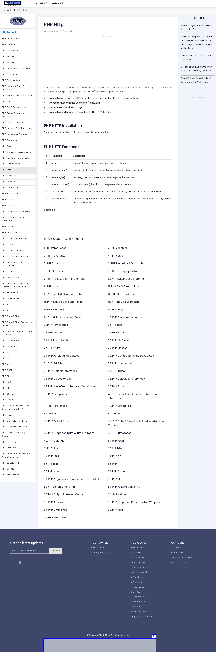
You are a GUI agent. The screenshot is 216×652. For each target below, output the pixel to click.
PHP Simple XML (10, 463)
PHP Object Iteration (13, 250)
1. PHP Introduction (55, 248)
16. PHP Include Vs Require (124, 302)
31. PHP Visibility (53, 363)
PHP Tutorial (97, 547)
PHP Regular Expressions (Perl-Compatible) (15, 407)
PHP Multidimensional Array (17, 152)
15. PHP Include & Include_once (63, 302)
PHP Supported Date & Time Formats (17, 333)
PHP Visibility (9, 226)
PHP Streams (9, 447)
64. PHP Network (118, 494)
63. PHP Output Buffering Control (64, 494)
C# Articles (137, 577)
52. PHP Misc (115, 448)
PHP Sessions (9, 181)
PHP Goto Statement (13, 122)
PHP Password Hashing (14, 426)
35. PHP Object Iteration (58, 378)
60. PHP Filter (115, 479)
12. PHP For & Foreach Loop (124, 286)
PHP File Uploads (11, 187)
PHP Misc (7, 364)
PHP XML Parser (10, 474)
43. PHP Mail (51, 413)
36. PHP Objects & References (126, 378)
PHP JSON (7, 352)
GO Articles (137, 582)
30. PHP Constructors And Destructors (131, 355)
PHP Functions (9, 140)
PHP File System (10, 193)
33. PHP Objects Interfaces (60, 371)
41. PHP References (55, 406)
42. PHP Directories (119, 406)
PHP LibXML (8, 468)
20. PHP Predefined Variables (125, 317)
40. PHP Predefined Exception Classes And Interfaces (134, 396)
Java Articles (138, 562)
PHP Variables (10, 44)
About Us (176, 547)
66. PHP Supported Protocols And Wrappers (134, 502)
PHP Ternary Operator (14, 80)
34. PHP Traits (116, 371)
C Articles (136, 552)
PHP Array (7, 146)
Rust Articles (137, 587)
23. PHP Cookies (53, 332)
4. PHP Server (116, 255)
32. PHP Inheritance (120, 363)
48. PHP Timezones (119, 433)
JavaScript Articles (141, 572)
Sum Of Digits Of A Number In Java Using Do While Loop (196, 80)
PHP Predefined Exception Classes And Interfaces (16, 285)
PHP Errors (7, 271)
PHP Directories (10, 298)
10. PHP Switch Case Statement (127, 279)
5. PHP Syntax (52, 263)
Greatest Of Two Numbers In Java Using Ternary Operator (196, 68)
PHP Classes (9, 205)
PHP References (11, 292)
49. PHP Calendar (54, 440)
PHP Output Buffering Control (13, 434)
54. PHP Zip (114, 456)
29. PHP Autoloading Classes (61, 355)
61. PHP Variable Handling (59, 487)
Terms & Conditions (181, 557)
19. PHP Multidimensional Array (62, 317)
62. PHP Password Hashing (124, 487)
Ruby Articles (138, 601)
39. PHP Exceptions (55, 394)
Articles (57, 3)
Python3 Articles (139, 567)
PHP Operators (10, 74)
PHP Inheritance (11, 232)
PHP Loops (7, 101)
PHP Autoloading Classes (16, 211)
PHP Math (7, 310)
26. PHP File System (119, 340)
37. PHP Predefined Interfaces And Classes (70, 386)
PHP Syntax (8, 62)
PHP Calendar (9, 346)
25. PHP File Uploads (56, 340)
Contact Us (177, 552)
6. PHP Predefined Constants (125, 263)
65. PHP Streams (54, 502)
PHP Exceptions (10, 277)
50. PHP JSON (116, 440)
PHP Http (6, 169)
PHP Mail (6, 304)
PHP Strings (8, 394)
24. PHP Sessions (118, 332)
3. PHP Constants (54, 255)
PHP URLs (7, 358)
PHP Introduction (11, 38)
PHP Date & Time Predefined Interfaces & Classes (17, 324)
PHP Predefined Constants (16, 68)
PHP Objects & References (16, 256)
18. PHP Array (115, 309)
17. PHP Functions (54, 309)
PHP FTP (6, 388)
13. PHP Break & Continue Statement (66, 294)
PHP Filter (7, 415)
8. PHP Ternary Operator (123, 271)
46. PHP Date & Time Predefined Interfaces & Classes (136, 423)
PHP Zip (6, 376)
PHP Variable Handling (14, 420)
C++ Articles (137, 557)
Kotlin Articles (138, 596)
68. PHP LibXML (116, 510)
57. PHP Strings (53, 471)
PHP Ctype (7, 399)
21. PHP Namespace (56, 325)
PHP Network (9, 442)
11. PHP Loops (51, 286)
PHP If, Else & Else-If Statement (13, 88)
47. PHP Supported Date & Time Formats (69, 433)
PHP (14, 10)
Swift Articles (138, 591)
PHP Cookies (9, 175)
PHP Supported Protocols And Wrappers (16, 455)
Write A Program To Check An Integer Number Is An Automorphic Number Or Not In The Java (196, 42)
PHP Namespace (11, 163)
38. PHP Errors (116, 386)
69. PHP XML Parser (55, 517)
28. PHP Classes (117, 348)
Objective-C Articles (142, 616)
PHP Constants (10, 50)
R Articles (136, 606)
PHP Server (8, 56)
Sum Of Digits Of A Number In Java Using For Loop (196, 27)
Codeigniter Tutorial (102, 552)
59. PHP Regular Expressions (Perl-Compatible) (72, 479)
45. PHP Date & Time (56, 421)
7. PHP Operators (54, 271)
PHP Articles (137, 547)
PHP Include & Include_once (17, 128)
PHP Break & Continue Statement (14, 115)
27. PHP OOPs (52, 348)
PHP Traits (7, 244)
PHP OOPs (7, 199)
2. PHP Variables (117, 248)
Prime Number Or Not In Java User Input (196, 57)
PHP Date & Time (11, 316)
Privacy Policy (178, 562)
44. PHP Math (116, 413)
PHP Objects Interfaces (15, 238)
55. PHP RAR (51, 463)
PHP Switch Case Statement (17, 95)
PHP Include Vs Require (15, 134)
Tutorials (41, 3)
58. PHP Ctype (116, 471)
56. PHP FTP (114, 463)
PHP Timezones (10, 340)
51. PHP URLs (51, 448)
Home (5, 10)
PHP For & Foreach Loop (15, 107)
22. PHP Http (115, 325)
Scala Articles (138, 611)
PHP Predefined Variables (16, 158)
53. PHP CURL (51, 456)
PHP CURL (7, 370)
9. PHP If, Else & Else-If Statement (64, 279)
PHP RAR (6, 382)
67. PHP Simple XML (55, 510)
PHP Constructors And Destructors (14, 219)
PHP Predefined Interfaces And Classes (16, 264)
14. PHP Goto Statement (122, 294)
